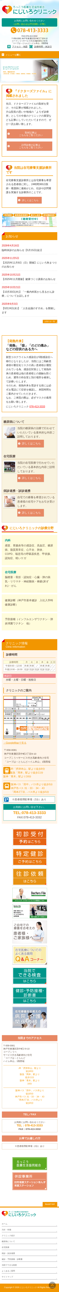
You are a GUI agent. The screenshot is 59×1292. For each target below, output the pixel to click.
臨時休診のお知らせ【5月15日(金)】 (22, 250)
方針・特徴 (6, 1230)
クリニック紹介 (8, 1235)
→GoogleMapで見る (14, 742)
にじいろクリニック (28, 1287)
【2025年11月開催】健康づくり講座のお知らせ (28, 279)
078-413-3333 (37, 406)
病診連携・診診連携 (16, 491)
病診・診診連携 (8, 1253)
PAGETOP (50, 1204)
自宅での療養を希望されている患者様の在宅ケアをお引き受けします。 (36, 501)
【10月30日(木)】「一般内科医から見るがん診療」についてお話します (28, 293)
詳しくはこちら (30, 200)
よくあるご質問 (8, 1271)
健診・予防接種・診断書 (12, 1259)
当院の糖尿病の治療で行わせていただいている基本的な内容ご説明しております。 (36, 432)
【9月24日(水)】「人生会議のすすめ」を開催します (28, 310)
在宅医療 (9, 456)
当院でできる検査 (9, 1265)
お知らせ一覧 (50, 321)
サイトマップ (7, 1277)
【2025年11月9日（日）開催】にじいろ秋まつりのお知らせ (29, 264)
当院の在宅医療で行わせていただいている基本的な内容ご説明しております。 (36, 467)
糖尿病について (13, 421)
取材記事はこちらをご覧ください (31, 133)
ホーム (4, 1224)
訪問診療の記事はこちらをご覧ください (31, 146)
